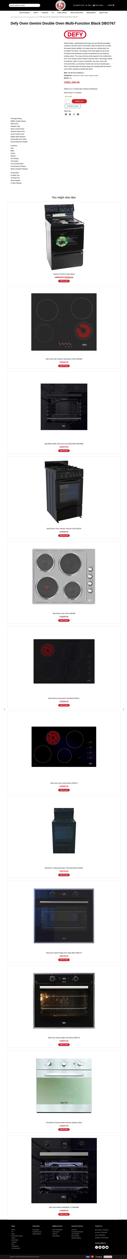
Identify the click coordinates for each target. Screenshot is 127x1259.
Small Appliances (15, 1246)
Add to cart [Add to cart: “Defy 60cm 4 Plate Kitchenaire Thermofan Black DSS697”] (64, 875)
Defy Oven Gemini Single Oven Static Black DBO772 (64, 953)
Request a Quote (73, 106)
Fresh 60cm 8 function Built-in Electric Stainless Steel (64, 1122)
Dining (13, 1244)
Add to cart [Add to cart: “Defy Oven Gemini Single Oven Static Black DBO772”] (64, 959)
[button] (66, 114)
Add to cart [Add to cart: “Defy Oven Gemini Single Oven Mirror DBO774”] (64, 1044)
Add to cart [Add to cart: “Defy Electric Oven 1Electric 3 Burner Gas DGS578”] (64, 535)
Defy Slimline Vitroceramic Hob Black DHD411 (64, 698)
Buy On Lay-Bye (55, 1231)
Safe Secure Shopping (76, 1237)
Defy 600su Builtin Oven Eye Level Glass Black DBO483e (63, 444)
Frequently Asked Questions (77, 1231)
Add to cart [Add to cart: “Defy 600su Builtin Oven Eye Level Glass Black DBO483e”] (64, 450)
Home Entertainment (16, 1248)
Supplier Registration (37, 1233)
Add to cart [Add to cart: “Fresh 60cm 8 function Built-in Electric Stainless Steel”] (64, 1129)
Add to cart (79, 101)
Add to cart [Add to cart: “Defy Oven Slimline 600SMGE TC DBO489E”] (64, 1214)
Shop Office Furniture (37, 1231)
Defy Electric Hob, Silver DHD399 (64, 613)
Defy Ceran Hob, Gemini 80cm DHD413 (63, 783)
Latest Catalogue (55, 1235)
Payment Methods (75, 1233)
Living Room (14, 1242)
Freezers (13, 1237)
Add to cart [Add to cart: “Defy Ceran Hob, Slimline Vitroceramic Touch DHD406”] (64, 366)
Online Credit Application (57, 1229)
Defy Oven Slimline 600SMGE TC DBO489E (64, 1207)
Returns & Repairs (75, 1235)
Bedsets (13, 1229)
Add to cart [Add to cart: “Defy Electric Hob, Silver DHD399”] (64, 620)
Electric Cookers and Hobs (21, 17)
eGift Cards (54, 1233)
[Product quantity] (67, 101)
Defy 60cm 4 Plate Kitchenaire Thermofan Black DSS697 (64, 868)
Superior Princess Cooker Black (64, 274)
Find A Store (74, 1229)
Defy (70, 78)
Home (12, 17)
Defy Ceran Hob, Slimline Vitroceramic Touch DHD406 (64, 359)
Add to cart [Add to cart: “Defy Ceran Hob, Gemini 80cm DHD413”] (64, 790)
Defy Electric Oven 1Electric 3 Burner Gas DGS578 (64, 528)
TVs (12, 1231)
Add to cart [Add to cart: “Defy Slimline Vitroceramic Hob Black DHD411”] (64, 705)
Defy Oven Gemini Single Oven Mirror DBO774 (64, 1038)
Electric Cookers (15, 1240)
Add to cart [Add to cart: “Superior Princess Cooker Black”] (64, 281)
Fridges (13, 1233)
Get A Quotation (36, 1229)
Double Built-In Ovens (33, 17)
